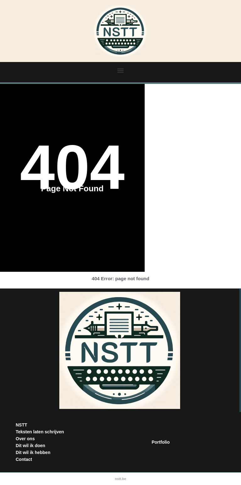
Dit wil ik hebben (33, 452)
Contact (24, 459)
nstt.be (120, 479)
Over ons (25, 438)
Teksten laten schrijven (40, 431)
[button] (120, 70)
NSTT (21, 424)
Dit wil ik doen (30, 445)
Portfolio (161, 442)
